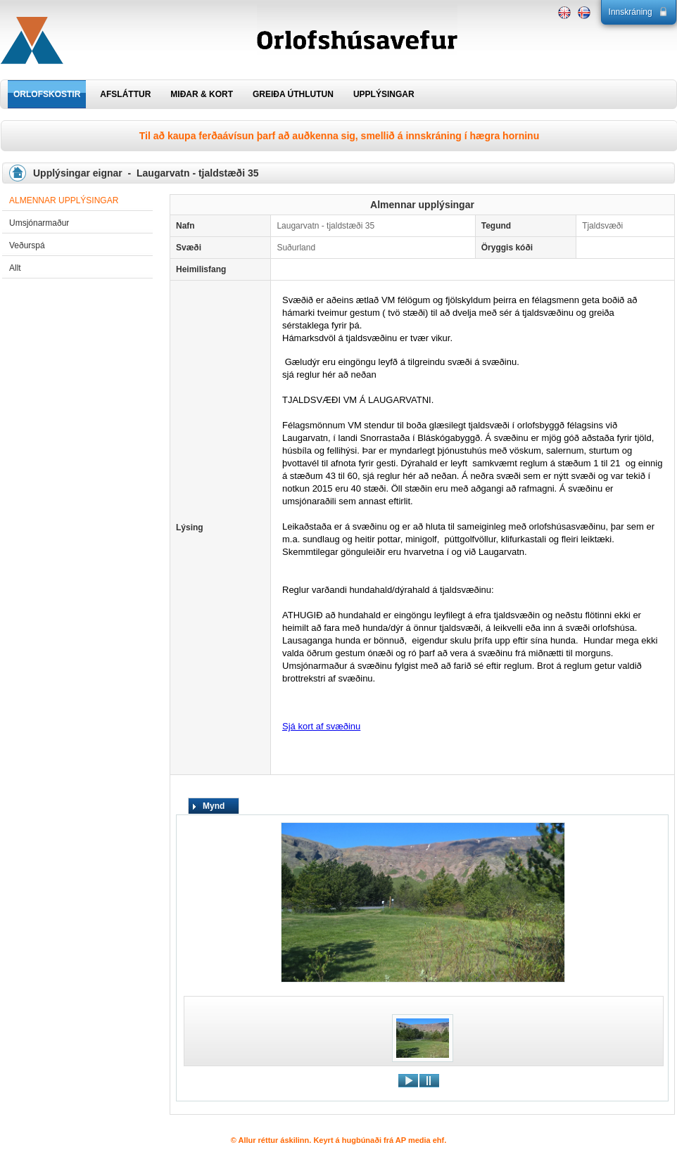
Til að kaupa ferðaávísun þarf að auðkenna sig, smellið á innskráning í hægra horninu (339, 135)
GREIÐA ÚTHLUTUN (293, 94)
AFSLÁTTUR (125, 94)
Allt (15, 268)
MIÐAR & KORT (201, 94)
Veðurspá (27, 245)
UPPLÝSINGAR (384, 94)
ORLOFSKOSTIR (46, 94)
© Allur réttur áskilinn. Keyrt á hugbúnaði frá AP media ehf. (339, 1140)
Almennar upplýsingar (63, 200)
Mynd (213, 806)
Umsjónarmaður (39, 223)
